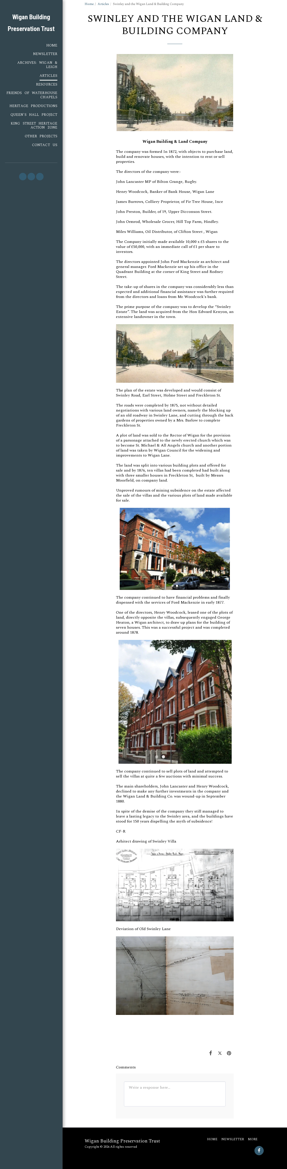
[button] (23, 176)
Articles (103, 4)
